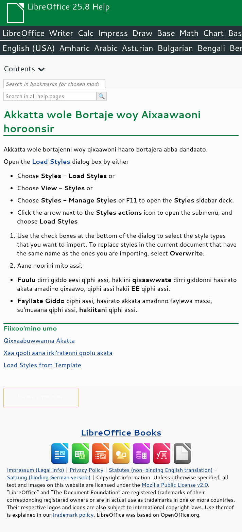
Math (189, 33)
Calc (85, 33)
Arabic (106, 48)
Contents (19, 68)
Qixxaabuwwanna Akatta (39, 340)
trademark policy (73, 514)
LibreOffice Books (121, 432)
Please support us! (41, 396)
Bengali (211, 48)
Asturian (137, 48)
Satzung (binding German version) (49, 477)
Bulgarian (175, 48)
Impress (113, 33)
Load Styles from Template (42, 364)
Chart (213, 33)
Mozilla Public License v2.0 (174, 485)
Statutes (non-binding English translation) (160, 470)
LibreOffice (23, 33)
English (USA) (28, 48)
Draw (142, 33)
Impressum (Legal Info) (35, 470)
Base (166, 33)
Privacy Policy (86, 470)
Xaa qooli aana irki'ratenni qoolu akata (58, 352)
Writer (61, 33)
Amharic (74, 48)
